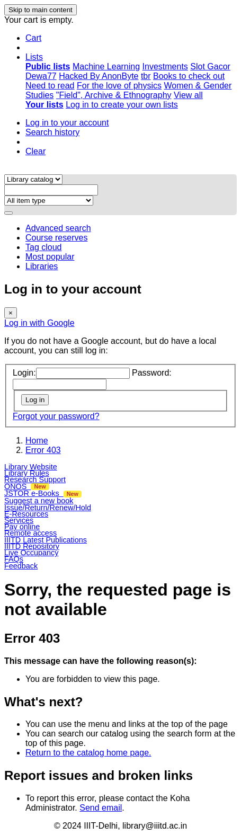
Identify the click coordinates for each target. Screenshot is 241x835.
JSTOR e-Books (43, 493)
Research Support (35, 479)
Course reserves (56, 237)
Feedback (21, 566)
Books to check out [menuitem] (189, 76)
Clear (35, 151)
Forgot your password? (56, 416)
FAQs (13, 559)
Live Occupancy (31, 552)
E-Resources (26, 514)
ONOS (26, 486)
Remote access (30, 533)
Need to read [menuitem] (50, 85)
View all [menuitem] (188, 95)
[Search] (8, 213)
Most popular (50, 256)
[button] (33, 37)
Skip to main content (40, 10)
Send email (100, 807)
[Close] (10, 312)
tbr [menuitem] (146, 76)
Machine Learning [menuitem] (106, 66)
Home (36, 440)
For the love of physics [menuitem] (119, 85)
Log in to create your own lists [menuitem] (122, 104)
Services (18, 520)
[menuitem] (47, 66)
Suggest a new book (38, 500)
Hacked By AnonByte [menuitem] (98, 76)
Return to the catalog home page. (88, 752)
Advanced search (58, 228)
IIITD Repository (31, 546)
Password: (152, 372)
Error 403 (43, 450)
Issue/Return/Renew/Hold (47, 507)
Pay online (22, 526)
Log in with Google (39, 322)
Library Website (30, 467)
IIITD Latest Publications (45, 540)
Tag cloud (43, 247)
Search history (52, 132)
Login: (24, 372)
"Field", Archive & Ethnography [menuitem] (114, 95)
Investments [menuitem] (165, 66)
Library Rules (26, 473)
